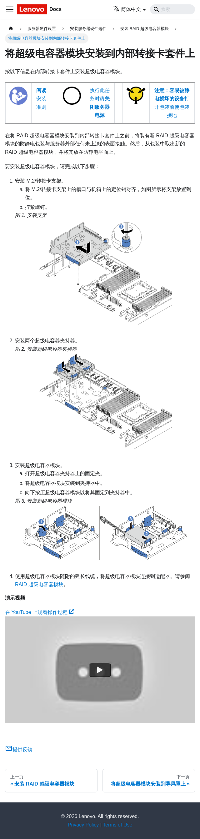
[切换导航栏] (9, 9)
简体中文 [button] (127, 9)
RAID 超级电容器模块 (39, 584)
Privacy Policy (83, 824)
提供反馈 (18, 749)
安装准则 (41, 99)
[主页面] (11, 28)
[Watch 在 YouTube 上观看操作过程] (100, 670)
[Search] (172, 9)
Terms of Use (117, 824)
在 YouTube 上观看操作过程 (39, 612)
